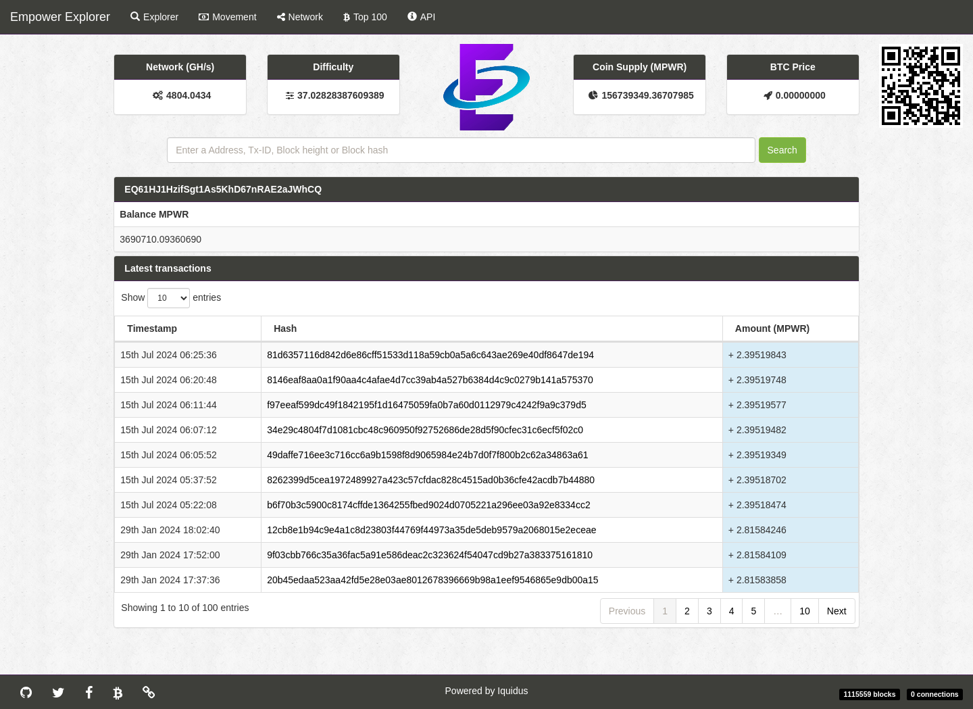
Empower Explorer (60, 17)
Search (782, 150)
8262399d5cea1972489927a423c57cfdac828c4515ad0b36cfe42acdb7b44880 (431, 479)
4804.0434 (188, 95)
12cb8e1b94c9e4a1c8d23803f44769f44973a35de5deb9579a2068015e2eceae (431, 529)
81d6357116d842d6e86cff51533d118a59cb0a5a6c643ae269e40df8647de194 (430, 354)
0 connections (935, 694)
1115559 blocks (869, 694)
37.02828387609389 (340, 95)
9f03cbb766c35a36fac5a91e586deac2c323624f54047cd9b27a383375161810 (430, 554)
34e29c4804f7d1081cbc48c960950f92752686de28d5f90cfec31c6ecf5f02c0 (425, 429)
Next (837, 611)
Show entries (171, 298)
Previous (627, 611)
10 (804, 611)
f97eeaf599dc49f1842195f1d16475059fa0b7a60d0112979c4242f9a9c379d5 (427, 404)
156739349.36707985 (647, 95)
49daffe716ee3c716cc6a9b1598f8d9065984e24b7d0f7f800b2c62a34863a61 (427, 454)
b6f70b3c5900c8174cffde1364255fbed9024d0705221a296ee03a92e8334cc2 (429, 504)
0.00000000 (801, 95)
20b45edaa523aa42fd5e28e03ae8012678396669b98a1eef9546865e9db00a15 (433, 579)
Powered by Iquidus (486, 690)
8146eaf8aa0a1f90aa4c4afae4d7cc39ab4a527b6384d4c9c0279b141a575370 (430, 379)
